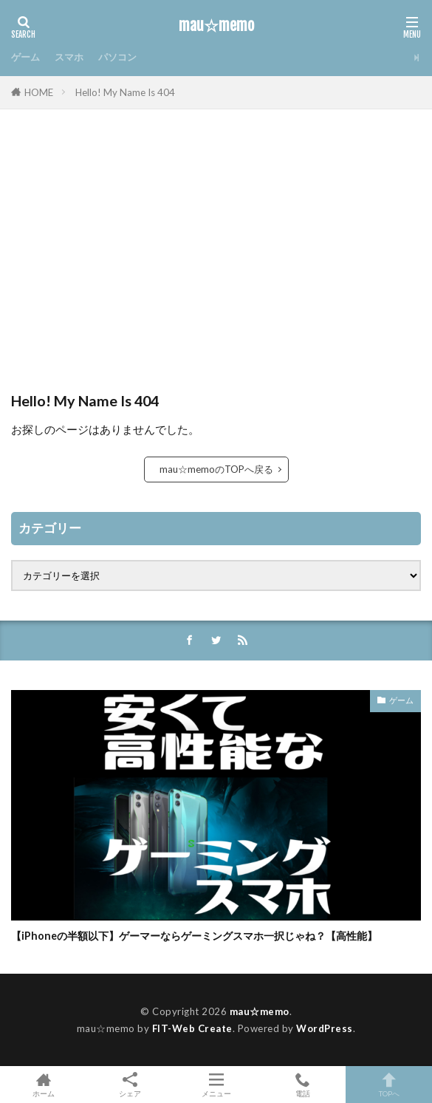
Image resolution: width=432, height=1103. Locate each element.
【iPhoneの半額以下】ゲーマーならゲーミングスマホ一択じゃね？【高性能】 (194, 935)
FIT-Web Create (192, 1028)
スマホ (69, 57)
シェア (129, 1085)
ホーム (43, 1084)
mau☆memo (216, 25)
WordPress (324, 1028)
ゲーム (25, 57)
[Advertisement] (216, 257)
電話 (302, 1084)
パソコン (117, 57)
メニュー (216, 1084)
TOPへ (389, 1084)
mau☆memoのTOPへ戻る (216, 469)
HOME (38, 92)
